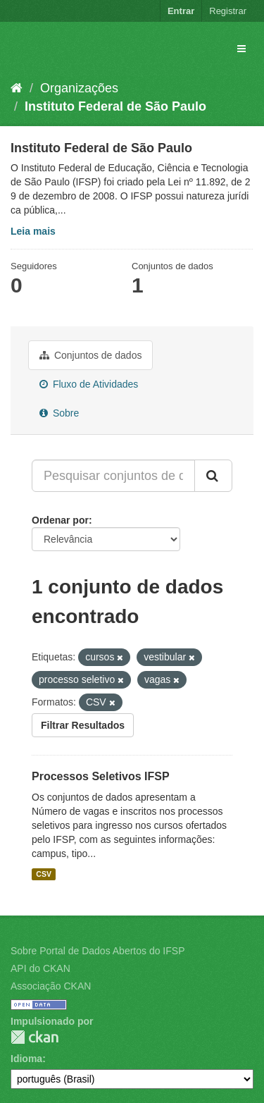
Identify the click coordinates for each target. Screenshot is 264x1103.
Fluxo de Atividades (88, 384)
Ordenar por (60, 520)
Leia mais (33, 231)
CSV (43, 874)
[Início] (17, 88)
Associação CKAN (51, 986)
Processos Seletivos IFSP (101, 776)
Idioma (26, 1058)
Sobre (59, 413)
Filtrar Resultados (83, 725)
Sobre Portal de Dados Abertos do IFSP (97, 950)
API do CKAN (40, 968)
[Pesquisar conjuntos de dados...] (113, 476)
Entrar (181, 11)
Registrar (227, 11)
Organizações (79, 88)
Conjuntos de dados (90, 355)
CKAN (34, 1037)
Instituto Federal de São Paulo (115, 106)
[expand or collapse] (241, 49)
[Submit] (213, 476)
